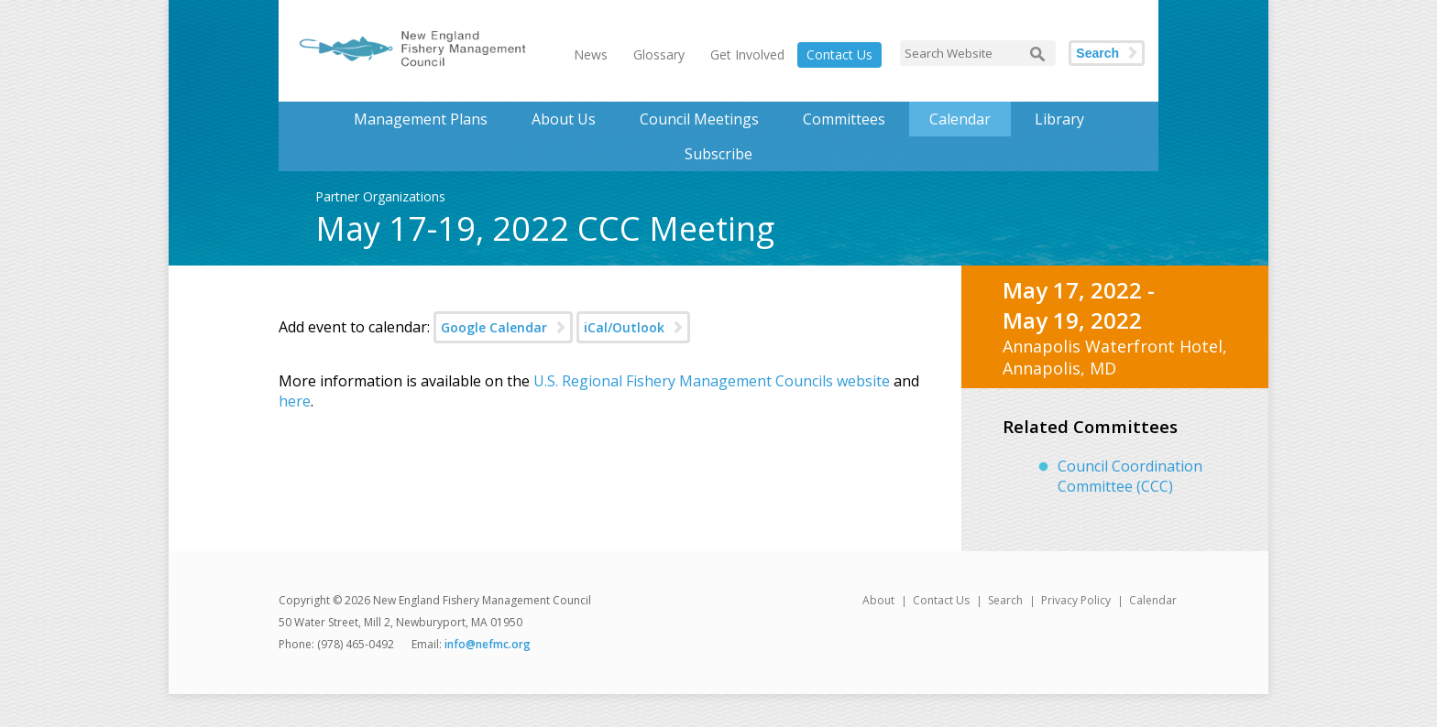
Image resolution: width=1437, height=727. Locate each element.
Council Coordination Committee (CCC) (1130, 476)
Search (1097, 53)
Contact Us (839, 54)
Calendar (960, 119)
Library (1059, 119)
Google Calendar (494, 327)
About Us (564, 119)
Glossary (659, 54)
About (878, 600)
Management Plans (421, 119)
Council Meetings (699, 119)
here (295, 401)
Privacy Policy (1076, 600)
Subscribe (718, 154)
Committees (844, 119)
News (591, 54)
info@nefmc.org (487, 644)
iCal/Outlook (624, 327)
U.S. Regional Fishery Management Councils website (711, 381)
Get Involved (747, 54)
